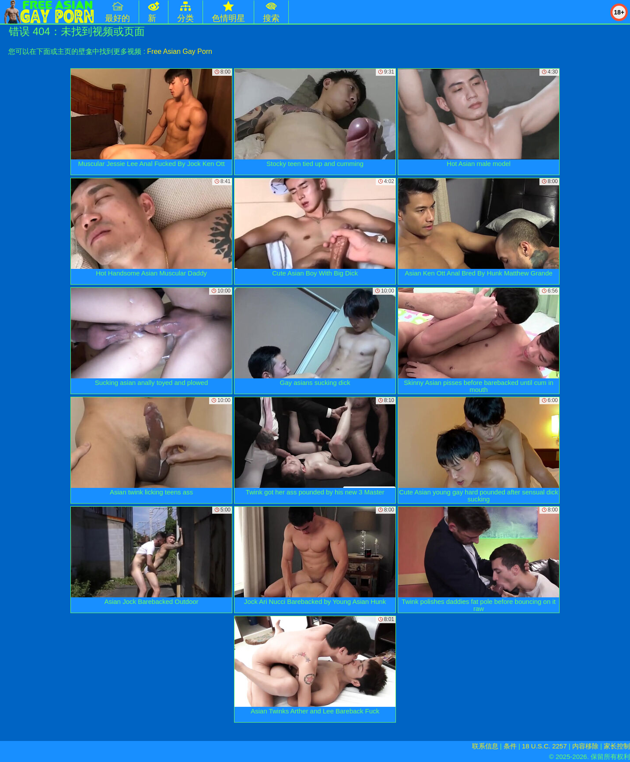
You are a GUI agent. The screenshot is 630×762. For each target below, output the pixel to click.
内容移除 (585, 746)
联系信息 (485, 746)
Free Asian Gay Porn (179, 51)
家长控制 (617, 746)
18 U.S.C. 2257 (544, 746)
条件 (510, 746)
